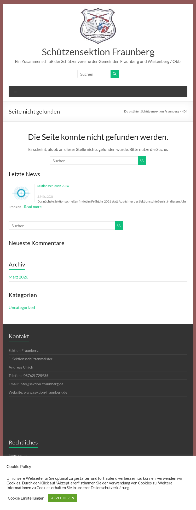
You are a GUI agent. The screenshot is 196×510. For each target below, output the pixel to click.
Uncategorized (22, 307)
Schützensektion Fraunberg (98, 51)
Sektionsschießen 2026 (53, 186)
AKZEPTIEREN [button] (62, 498)
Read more (33, 206)
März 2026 (18, 276)
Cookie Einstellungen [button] (26, 498)
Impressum (18, 455)
